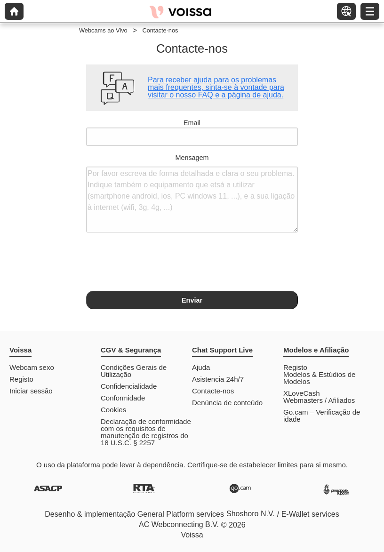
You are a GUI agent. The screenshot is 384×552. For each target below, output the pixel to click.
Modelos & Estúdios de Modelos (319, 377)
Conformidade (123, 398)
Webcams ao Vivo (103, 30)
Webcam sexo (31, 367)
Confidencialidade (129, 386)
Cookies (113, 410)
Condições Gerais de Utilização (134, 370)
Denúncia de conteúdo (227, 403)
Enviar (192, 300)
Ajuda (201, 367)
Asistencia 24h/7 (218, 379)
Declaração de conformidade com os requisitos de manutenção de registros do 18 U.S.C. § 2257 (146, 432)
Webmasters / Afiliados (319, 400)
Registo (21, 379)
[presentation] (157, 263)
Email (192, 132)
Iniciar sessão (31, 391)
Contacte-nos (213, 391)
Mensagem (192, 193)
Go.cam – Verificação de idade (321, 415)
